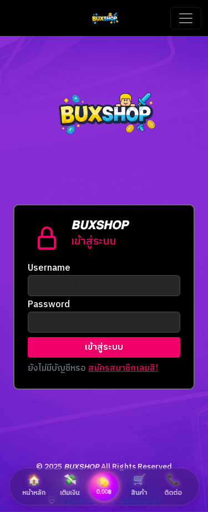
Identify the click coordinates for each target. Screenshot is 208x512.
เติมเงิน (70, 485)
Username (49, 268)
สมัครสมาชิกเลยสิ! (123, 368)
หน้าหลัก (34, 485)
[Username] (104, 285)
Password (49, 305)
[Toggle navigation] (185, 18)
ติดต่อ (173, 485)
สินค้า (139, 485)
